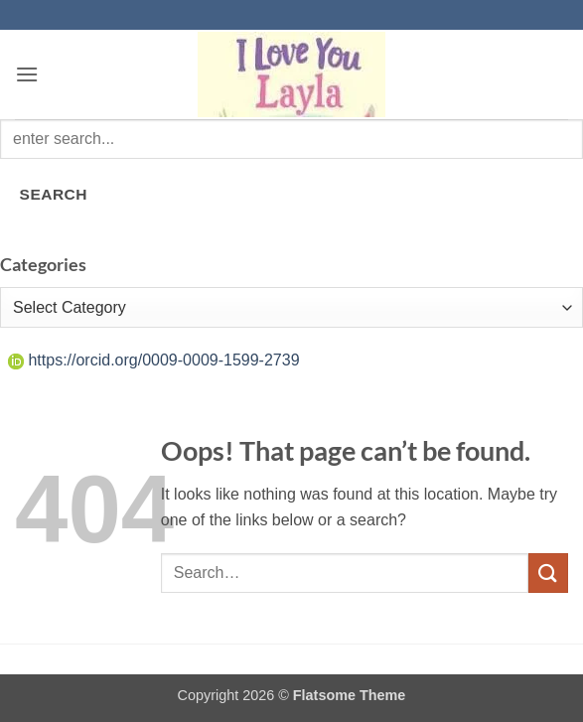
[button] (27, 74)
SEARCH (53, 194)
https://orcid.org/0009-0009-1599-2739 (154, 360)
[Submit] (548, 572)
